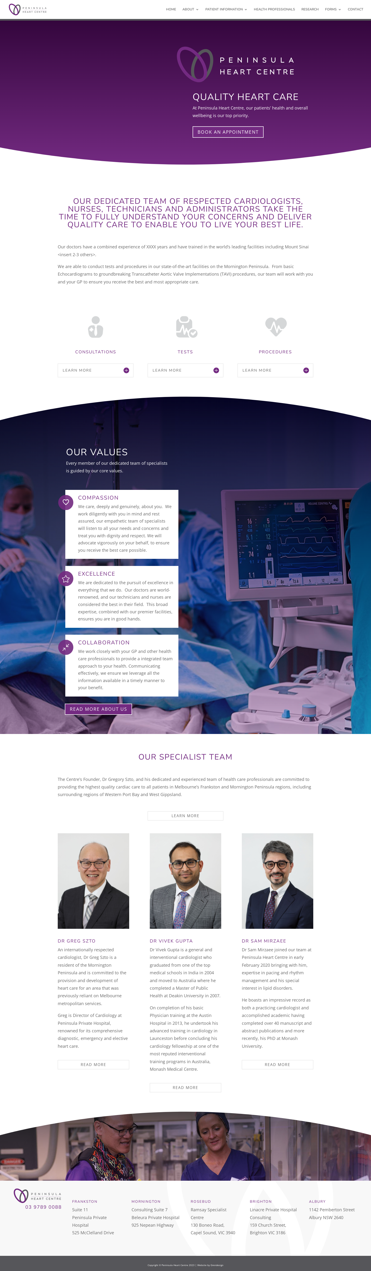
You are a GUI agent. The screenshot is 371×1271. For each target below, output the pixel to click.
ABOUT (188, 10)
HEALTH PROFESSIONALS (274, 10)
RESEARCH (310, 10)
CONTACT (355, 10)
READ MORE (93, 1064)
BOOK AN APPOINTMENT (228, 132)
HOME (171, 10)
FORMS (331, 10)
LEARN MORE (185, 815)
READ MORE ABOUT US (98, 709)
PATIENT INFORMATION (224, 10)
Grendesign (217, 1265)
